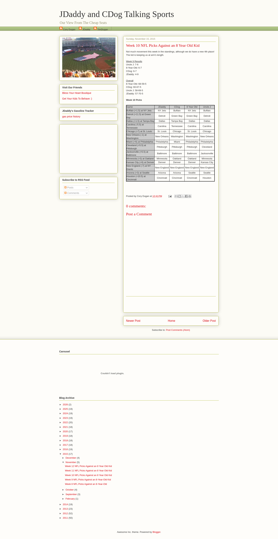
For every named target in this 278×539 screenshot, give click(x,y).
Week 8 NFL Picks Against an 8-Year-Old (86, 484)
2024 (66, 413)
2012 (66, 513)
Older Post (209, 320)
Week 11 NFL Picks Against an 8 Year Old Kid (88, 470)
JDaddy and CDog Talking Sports (116, 14)
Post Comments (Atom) (178, 330)
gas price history (71, 116)
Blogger (156, 532)
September (71, 494)
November (71, 462)
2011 (66, 518)
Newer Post (133, 320)
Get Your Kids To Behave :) (77, 98)
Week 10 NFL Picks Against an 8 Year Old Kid (88, 475)
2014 (66, 504)
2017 (66, 445)
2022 (66, 422)
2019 (66, 436)
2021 (66, 427)
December (71, 457)
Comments (71, 193)
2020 (66, 431)
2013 (66, 508)
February (71, 498)
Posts (68, 187)
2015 (66, 454)
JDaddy (86, 29)
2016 (66, 449)
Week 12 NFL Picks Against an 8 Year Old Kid (88, 466)
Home (171, 320)
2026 (66, 404)
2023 (66, 418)
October (70, 489)
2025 (66, 409)
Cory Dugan (69, 29)
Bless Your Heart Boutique (76, 93)
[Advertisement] (170, 304)
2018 (66, 440)
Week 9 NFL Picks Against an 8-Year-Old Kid (88, 479)
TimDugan (102, 29)
